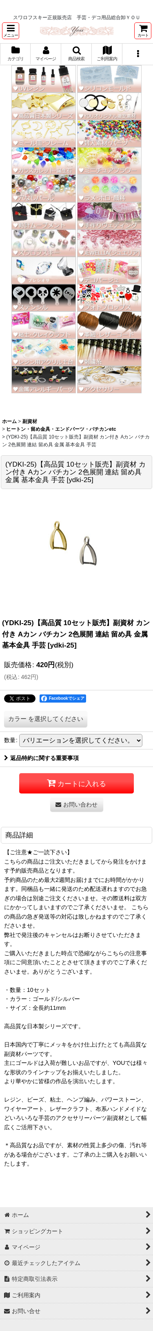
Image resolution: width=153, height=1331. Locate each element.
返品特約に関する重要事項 (41, 758)
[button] (10, 30)
